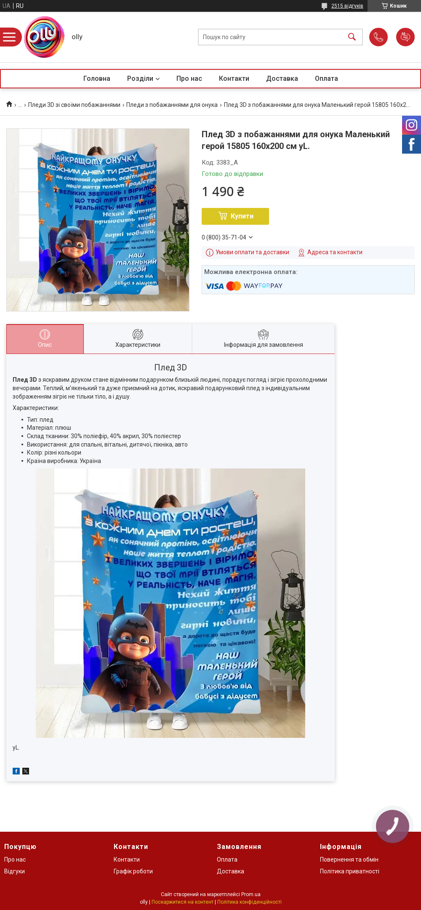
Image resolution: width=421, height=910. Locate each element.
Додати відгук (405, 37)
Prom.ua (251, 894)
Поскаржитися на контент (182, 902)
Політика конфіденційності (249, 902)
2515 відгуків (347, 6)
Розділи (140, 78)
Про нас (189, 78)
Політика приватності (349, 871)
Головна (96, 78)
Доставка (282, 78)
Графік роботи (133, 871)
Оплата (326, 78)
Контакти (234, 78)
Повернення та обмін (349, 859)
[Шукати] (352, 37)
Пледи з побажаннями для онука (172, 104)
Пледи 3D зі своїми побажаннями (74, 104)
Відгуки (14, 871)
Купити (242, 216)
